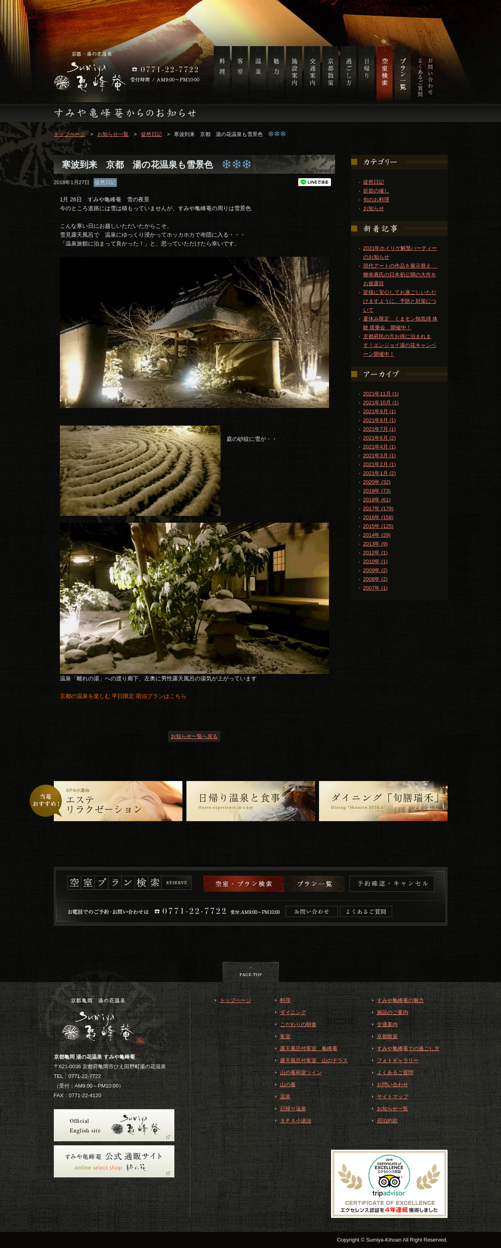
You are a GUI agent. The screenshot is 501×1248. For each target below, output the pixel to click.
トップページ (69, 134)
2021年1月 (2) (379, 473)
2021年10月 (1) (381, 403)
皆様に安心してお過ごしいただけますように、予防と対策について (399, 301)
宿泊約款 (387, 1121)
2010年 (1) (375, 561)
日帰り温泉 (293, 1109)
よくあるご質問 (395, 1072)
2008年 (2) (375, 579)
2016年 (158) (378, 517)
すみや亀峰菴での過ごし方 (408, 1048)
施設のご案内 (392, 1012)
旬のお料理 (376, 200)
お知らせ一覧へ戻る (194, 736)
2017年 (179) (378, 508)
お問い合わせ (392, 1085)
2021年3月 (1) (379, 456)
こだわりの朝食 (298, 1024)
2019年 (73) (377, 491)
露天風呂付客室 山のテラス (314, 1060)
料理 (285, 1000)
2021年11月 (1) (381, 394)
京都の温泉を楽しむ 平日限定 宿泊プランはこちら (123, 696)
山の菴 (288, 1085)
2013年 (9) (375, 544)
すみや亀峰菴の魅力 (400, 1000)
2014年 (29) (377, 535)
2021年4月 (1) (379, 447)
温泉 (285, 1097)
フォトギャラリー (398, 1060)
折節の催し (376, 191)
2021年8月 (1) (379, 420)
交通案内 (387, 1024)
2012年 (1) (375, 553)
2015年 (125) (378, 526)
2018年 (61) (377, 500)
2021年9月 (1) (379, 411)
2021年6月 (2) (379, 438)
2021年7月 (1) (379, 429)
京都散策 (387, 1036)
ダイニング (293, 1012)
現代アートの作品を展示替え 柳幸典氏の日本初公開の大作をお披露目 (400, 274)
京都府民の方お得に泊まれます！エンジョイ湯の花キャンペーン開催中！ (399, 345)
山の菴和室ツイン (301, 1072)
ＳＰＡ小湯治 (295, 1121)
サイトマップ (392, 1097)
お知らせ (373, 208)
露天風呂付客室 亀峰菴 (308, 1048)
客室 (285, 1036)
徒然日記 (151, 134)
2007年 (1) (375, 588)
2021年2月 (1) (379, 464)
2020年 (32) (377, 482)
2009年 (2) (375, 570)
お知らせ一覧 (113, 134)
